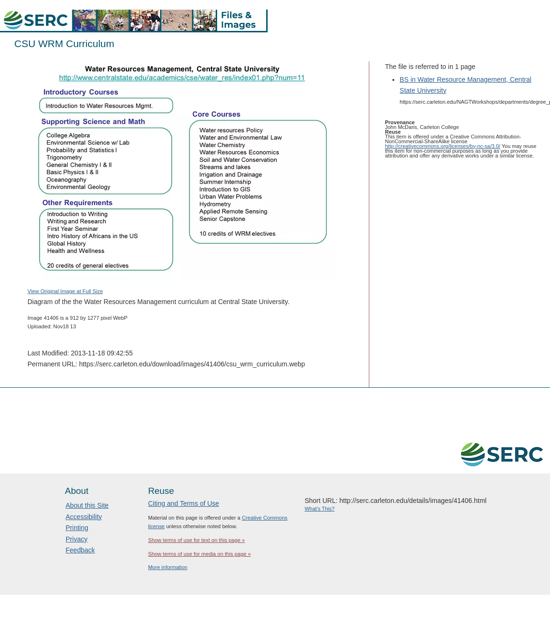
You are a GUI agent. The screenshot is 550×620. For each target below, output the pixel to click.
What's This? (320, 509)
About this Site (87, 505)
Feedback (80, 550)
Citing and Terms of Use (183, 503)
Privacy (77, 539)
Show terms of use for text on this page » (196, 540)
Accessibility (84, 517)
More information (168, 567)
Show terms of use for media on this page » (199, 554)
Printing (77, 527)
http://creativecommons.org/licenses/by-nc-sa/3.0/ (442, 146)
